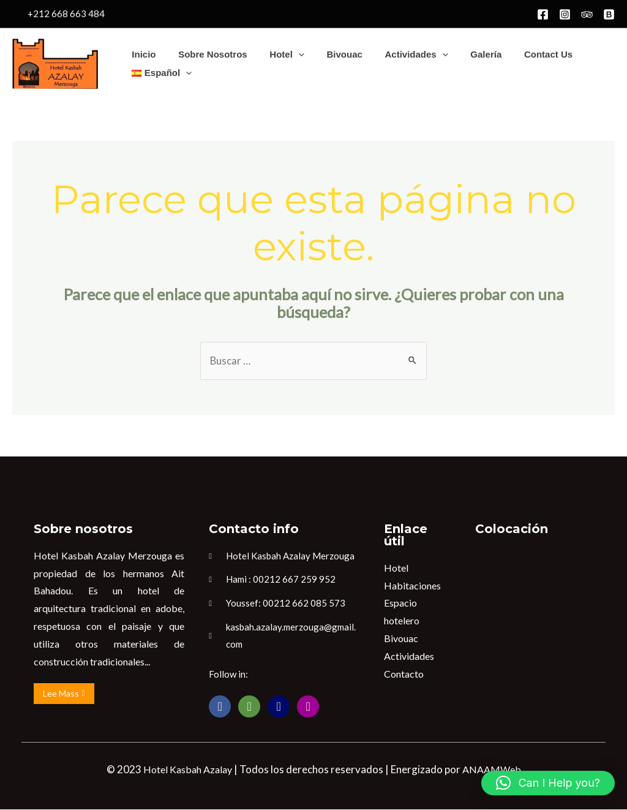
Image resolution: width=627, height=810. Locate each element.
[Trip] (587, 14)
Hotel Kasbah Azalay (187, 770)
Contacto (404, 673)
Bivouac (330, 54)
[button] (548, 783)
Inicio (142, 54)
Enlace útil (405, 534)
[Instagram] (565, 14)
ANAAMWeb (491, 770)
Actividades (398, 54)
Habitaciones (412, 585)
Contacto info (254, 528)
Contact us (522, 54)
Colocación (511, 528)
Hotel (277, 54)
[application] (288, 54)
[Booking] (609, 14)
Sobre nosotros (206, 54)
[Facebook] (543, 14)
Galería (463, 54)
